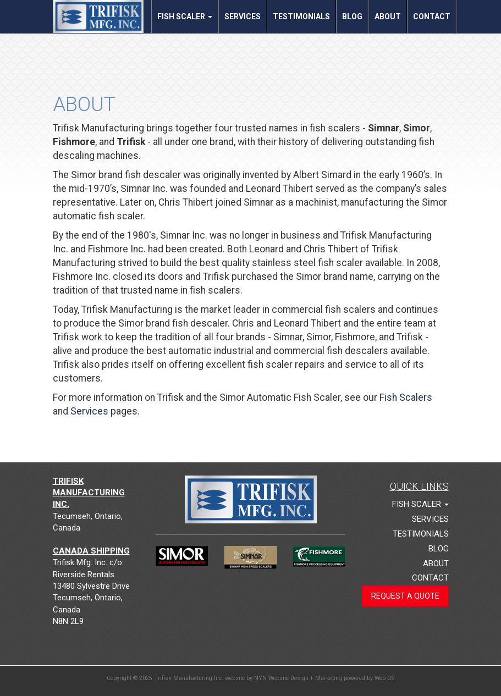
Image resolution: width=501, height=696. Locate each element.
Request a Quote (405, 596)
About (388, 16)
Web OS (384, 678)
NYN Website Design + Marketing (298, 678)
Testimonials (301, 16)
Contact (431, 16)
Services (242, 16)
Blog (352, 16)
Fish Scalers (405, 397)
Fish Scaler (184, 16)
